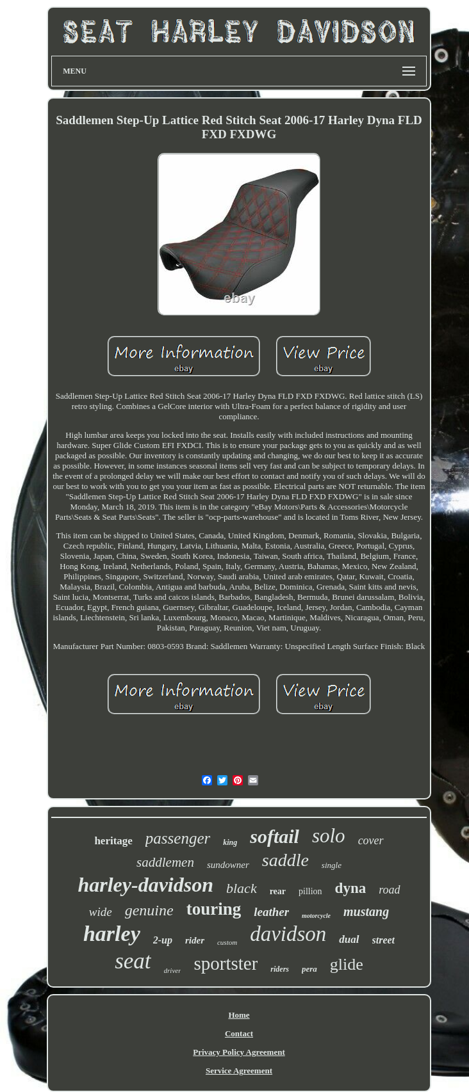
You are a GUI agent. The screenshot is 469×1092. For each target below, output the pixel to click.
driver (172, 970)
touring (214, 909)
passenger (177, 838)
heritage (113, 841)
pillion (310, 891)
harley (111, 933)
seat (133, 961)
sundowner (228, 865)
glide (346, 964)
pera (309, 969)
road (389, 889)
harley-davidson (145, 884)
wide (100, 912)
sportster (225, 963)
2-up (162, 940)
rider (194, 940)
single (331, 865)
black (241, 888)
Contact (239, 1033)
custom (227, 942)
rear (278, 891)
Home (238, 1015)
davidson (288, 933)
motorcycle (316, 915)
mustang (366, 911)
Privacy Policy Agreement (238, 1052)
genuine (149, 910)
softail (274, 836)
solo (328, 835)
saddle (285, 860)
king (230, 842)
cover (371, 840)
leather (271, 912)
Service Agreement (239, 1070)
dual (349, 939)
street (383, 940)
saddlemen (165, 862)
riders (279, 969)
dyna (350, 888)
